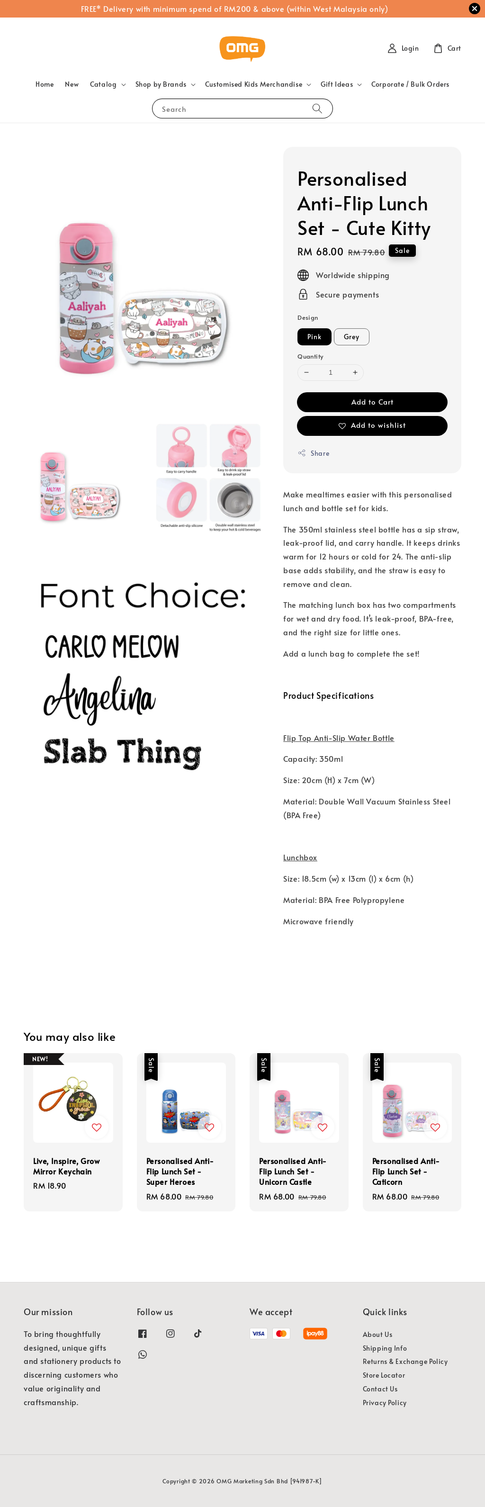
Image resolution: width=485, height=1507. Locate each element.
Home (45, 84)
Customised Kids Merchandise (253, 84)
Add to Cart (372, 401)
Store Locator (384, 1375)
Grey (351, 336)
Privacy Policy (385, 1402)
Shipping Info (385, 1348)
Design (307, 317)
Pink (314, 336)
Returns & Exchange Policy (405, 1361)
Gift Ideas (337, 84)
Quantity (310, 356)
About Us (378, 1334)
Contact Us (380, 1388)
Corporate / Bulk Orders (410, 84)
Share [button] (313, 453)
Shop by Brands (161, 84)
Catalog (103, 84)
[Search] (317, 108)
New (72, 84)
